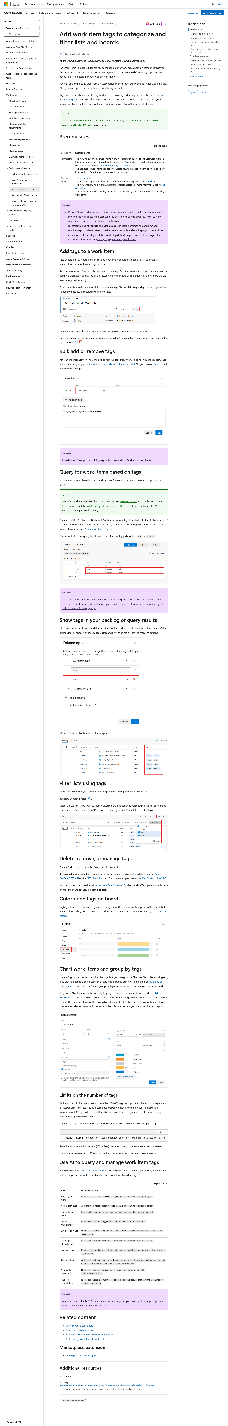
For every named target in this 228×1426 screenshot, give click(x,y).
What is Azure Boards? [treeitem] (17, 52)
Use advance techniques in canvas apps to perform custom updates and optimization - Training (107, 1385)
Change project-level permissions (116, 239)
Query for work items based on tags (205, 43)
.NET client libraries (97, 878)
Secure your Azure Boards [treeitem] (19, 67)
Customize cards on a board (81, 1330)
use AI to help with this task (87, 120)
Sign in (221, 4)
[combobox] (22, 27)
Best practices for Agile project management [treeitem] (21, 60)
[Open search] (213, 4)
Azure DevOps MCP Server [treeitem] (19, 46)
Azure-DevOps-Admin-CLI (149, 878)
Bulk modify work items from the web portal (90, 1334)
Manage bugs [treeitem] (15, 145)
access (154, 181)
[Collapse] (38, 21)
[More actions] (165, 23)
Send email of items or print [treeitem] (24, 195)
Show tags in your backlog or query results (204, 50)
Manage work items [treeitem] (18, 112)
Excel (95, 88)
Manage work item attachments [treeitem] (18, 125)
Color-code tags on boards (203, 64)
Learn (63, 23)
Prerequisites (196, 29)
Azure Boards (106, 23)
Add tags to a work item (201, 33)
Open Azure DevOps (212, 12)
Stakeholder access (88, 212)
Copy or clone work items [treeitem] (21, 162)
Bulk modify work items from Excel (85, 1339)
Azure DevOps (88, 23)
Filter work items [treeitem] (17, 133)
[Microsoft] (6, 4)
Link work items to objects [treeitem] (21, 156)
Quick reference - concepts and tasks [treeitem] (21, 75)
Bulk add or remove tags (202, 37)
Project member (84, 178)
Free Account (191, 12)
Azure (73, 23)
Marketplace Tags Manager (108, 885)
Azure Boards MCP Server (90, 1170)
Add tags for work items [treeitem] (23, 189)
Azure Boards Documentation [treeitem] (20, 40)
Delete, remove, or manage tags (205, 60)
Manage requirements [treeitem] (19, 139)
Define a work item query (98, 529)
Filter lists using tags (199, 56)
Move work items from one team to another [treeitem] (24, 202)
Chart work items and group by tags (205, 70)
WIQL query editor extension (103, 506)
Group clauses (128, 501)
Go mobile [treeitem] (14, 220)
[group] (114, 1138)
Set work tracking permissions (115, 165)
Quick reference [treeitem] (16, 106)
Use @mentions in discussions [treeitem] (20, 181)
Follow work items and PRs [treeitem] (24, 173)
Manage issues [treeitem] (16, 150)
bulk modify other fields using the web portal (110, 364)
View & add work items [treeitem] (20, 118)
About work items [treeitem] (17, 100)
